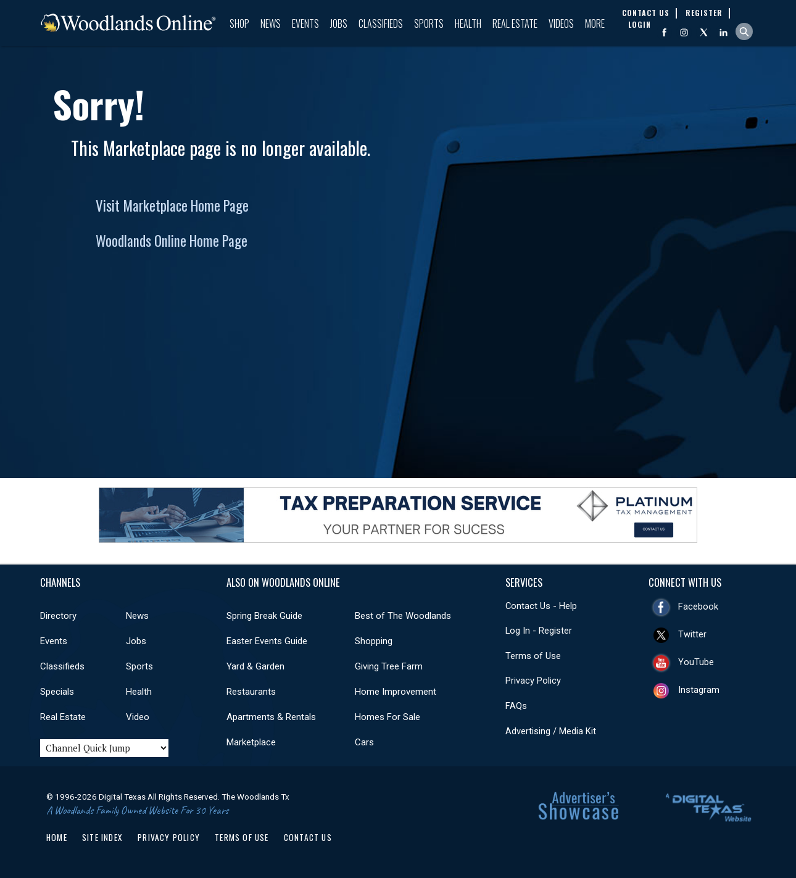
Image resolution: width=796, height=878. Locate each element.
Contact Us (308, 837)
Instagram (698, 689)
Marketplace (251, 742)
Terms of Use (533, 655)
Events (305, 23)
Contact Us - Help (541, 605)
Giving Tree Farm (389, 666)
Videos (561, 23)
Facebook (698, 606)
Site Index (102, 837)
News (270, 23)
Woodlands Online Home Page (171, 240)
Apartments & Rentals (271, 717)
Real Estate (514, 23)
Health (468, 23)
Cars (364, 742)
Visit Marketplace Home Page (172, 205)
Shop (239, 23)
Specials (57, 691)
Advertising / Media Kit (550, 731)
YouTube (696, 662)
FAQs (516, 705)
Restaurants (251, 691)
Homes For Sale (387, 717)
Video (137, 717)
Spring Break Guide (264, 615)
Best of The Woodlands (403, 615)
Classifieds (381, 23)
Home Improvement (395, 691)
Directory (58, 615)
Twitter (692, 634)
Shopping (373, 641)
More (595, 23)
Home (56, 837)
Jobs (338, 23)
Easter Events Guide (266, 641)
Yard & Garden (255, 666)
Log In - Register (538, 630)
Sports (429, 23)
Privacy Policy (533, 680)
